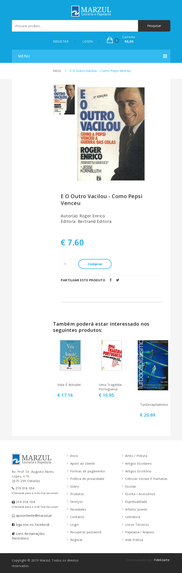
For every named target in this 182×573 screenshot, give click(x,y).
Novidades (78, 509)
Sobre (74, 486)
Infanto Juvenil (136, 509)
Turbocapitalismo (153, 404)
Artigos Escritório (138, 471)
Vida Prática (134, 540)
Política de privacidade (87, 479)
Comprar (95, 264)
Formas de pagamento (87, 471)
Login (74, 524)
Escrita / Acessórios (140, 494)
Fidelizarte (162, 560)
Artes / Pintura (136, 456)
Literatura (132, 517)
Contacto (77, 517)
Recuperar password (85, 532)
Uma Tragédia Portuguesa (110, 387)
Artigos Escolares (138, 463)
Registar (76, 540)
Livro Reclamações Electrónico (28, 536)
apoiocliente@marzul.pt (32, 515)
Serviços (76, 502)
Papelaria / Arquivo (139, 532)
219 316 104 (35, 490)
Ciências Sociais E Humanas (146, 479)
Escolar (130, 486)
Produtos (77, 494)
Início (57, 71)
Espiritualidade (136, 502)
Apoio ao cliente (82, 463)
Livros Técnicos (137, 524)
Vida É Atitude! (69, 385)
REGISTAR (60, 41)
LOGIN (88, 41)
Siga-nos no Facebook (31, 524)
